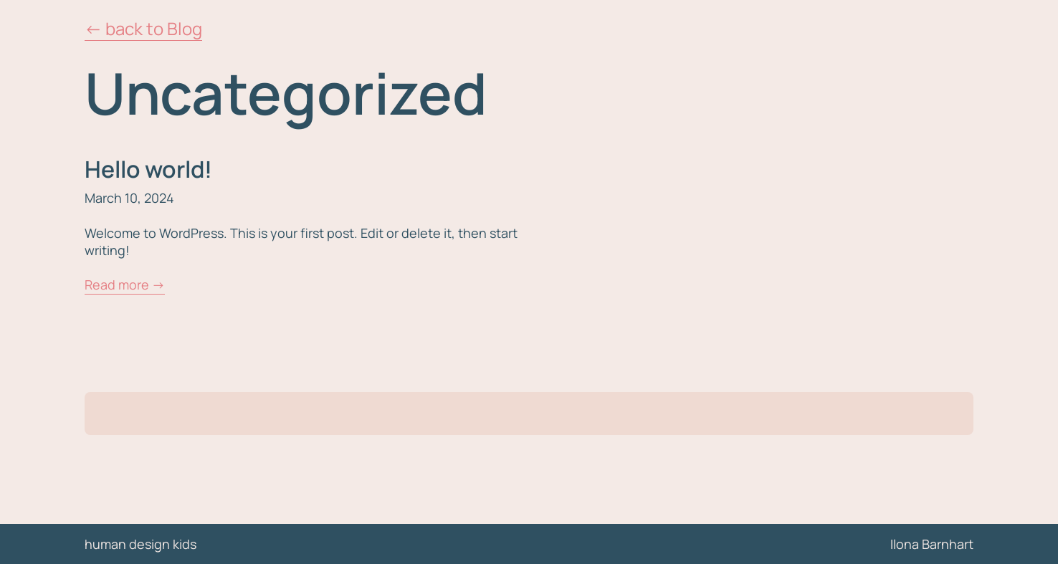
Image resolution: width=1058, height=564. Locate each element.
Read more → (125, 284)
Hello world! (148, 169)
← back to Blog (143, 28)
